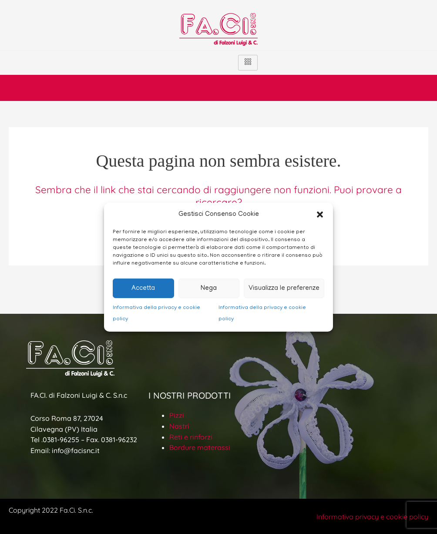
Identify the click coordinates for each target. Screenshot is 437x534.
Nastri (179, 426)
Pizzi (176, 415)
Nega (209, 288)
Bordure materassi (199, 447)
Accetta (143, 288)
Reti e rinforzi (190, 437)
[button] (320, 214)
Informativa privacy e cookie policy (372, 516)
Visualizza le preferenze (284, 288)
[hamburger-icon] (248, 63)
